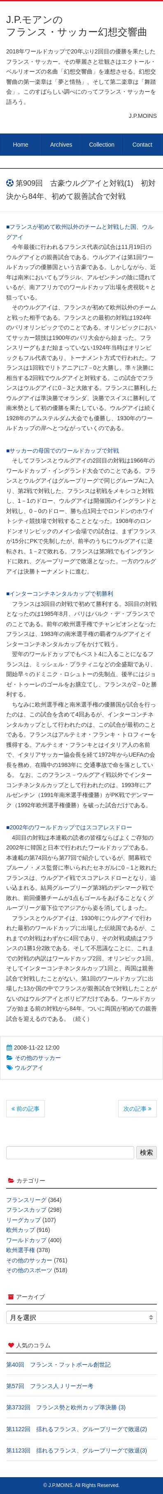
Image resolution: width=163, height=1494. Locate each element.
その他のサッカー (38, 1057)
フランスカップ (26, 1209)
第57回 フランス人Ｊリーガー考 (49, 1386)
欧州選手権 (20, 1250)
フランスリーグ (26, 1200)
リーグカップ (23, 1220)
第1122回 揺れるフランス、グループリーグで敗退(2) (76, 1429)
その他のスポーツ (29, 1270)
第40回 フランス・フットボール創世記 (58, 1364)
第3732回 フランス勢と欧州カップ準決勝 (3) (66, 1407)
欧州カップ (20, 1230)
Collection (101, 144)
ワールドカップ (26, 1240)
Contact (142, 144)
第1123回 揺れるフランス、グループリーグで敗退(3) (76, 1450)
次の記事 (137, 1108)
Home (20, 144)
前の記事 (26, 1108)
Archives (61, 144)
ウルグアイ (29, 1067)
